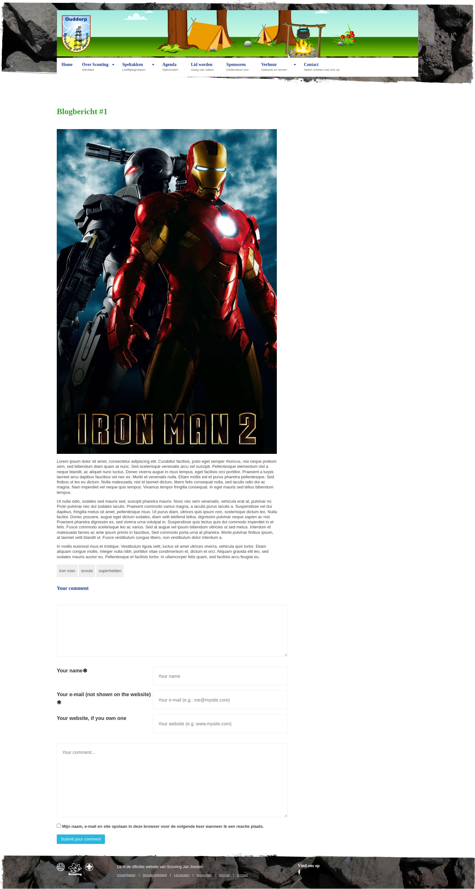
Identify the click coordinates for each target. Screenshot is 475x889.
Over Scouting (95, 69)
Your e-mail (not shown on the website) (104, 698)
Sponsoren (239, 69)
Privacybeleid (126, 875)
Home (67, 69)
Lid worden (204, 69)
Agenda (171, 69)
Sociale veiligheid (154, 875)
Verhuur (275, 69)
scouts (87, 570)
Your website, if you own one (91, 718)
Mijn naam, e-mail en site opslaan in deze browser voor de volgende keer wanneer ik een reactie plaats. (163, 826)
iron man (67, 570)
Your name (72, 670)
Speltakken (135, 69)
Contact (323, 69)
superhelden (110, 570)
